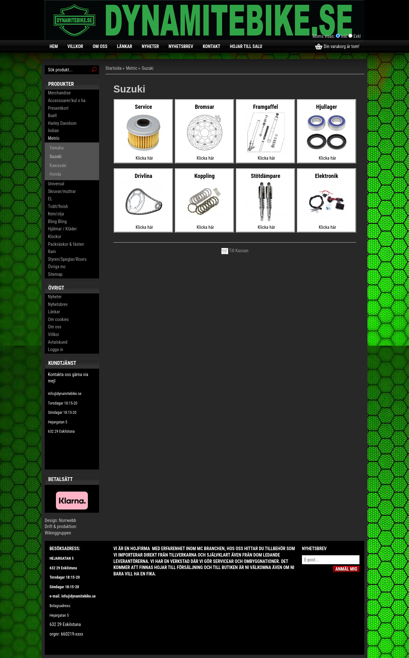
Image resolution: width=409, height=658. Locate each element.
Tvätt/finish (58, 206)
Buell (52, 115)
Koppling (204, 176)
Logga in (55, 349)
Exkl (357, 36)
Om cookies (58, 319)
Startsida (113, 68)
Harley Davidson (62, 123)
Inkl (344, 36)
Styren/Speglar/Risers (67, 259)
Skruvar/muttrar (62, 191)
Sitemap (55, 274)
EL (50, 198)
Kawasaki (58, 165)
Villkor (75, 46)
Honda (55, 174)
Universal (56, 183)
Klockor (54, 236)
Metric (53, 138)
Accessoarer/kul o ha (66, 100)
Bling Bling (57, 221)
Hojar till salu (246, 46)
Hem (54, 46)
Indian (53, 130)
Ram (52, 251)
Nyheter (150, 46)
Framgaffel (265, 106)
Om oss (100, 46)
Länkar (124, 46)
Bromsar (204, 106)
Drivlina (143, 176)
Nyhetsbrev (180, 46)
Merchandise (59, 92)
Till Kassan (235, 250)
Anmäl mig (346, 569)
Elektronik (326, 176)
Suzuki (56, 156)
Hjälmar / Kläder (62, 228)
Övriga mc (57, 266)
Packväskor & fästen (66, 244)
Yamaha (57, 147)
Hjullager (326, 106)
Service (143, 106)
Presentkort (58, 108)
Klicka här (144, 158)
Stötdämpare (265, 176)
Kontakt (211, 46)
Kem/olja (56, 213)
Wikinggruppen (58, 532)
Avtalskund (57, 342)
